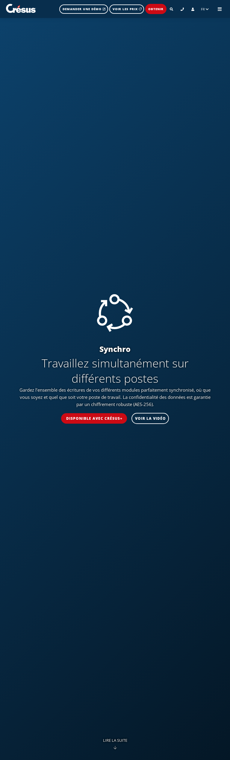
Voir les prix (127, 9)
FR (205, 9)
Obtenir (156, 9)
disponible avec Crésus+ (94, 418)
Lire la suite (115, 743)
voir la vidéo (150, 418)
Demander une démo (84, 9)
